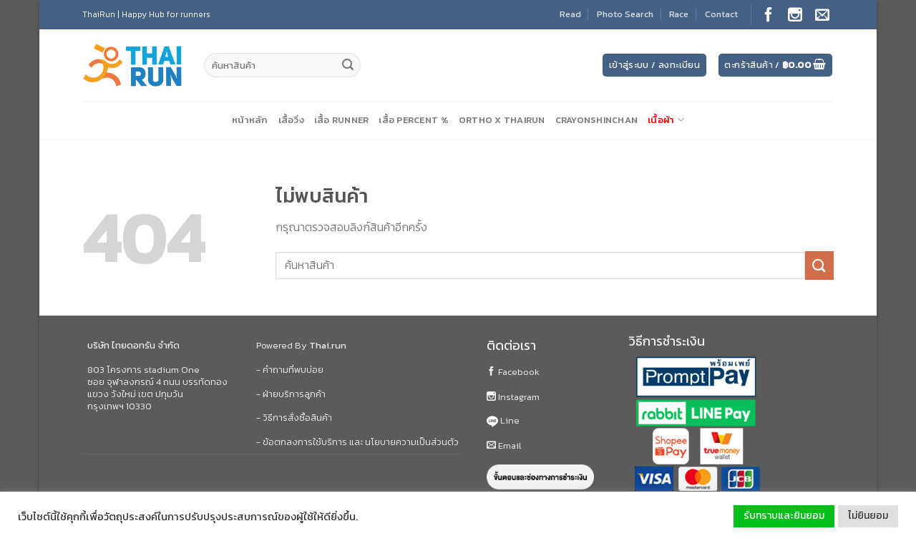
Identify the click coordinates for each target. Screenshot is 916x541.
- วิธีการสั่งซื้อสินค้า (294, 417)
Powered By (301, 345)
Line (503, 420)
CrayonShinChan (596, 120)
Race (678, 14)
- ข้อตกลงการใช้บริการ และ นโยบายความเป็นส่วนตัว (357, 442)
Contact (721, 14)
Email (504, 445)
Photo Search (625, 14)
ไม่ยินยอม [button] (868, 515)
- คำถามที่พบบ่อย (289, 369)
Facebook (513, 372)
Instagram (513, 397)
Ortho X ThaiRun (502, 120)
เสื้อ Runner (341, 120)
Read (570, 14)
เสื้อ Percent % (413, 120)
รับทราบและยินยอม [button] (784, 515)
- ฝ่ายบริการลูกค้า (291, 394)
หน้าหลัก (250, 120)
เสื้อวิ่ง (291, 120)
